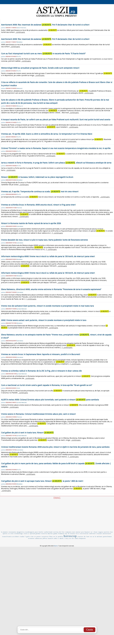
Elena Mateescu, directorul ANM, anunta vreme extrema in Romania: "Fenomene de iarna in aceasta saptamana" (51, 289)
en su (92, 536)
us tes (71, 538)
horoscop (70, 536)
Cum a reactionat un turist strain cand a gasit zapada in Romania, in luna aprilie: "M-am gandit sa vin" (46, 385)
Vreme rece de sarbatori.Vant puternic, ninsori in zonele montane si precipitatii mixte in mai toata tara (47, 306)
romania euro (70, 532)
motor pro (80, 532)
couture (80, 536)
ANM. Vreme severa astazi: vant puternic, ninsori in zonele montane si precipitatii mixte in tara (43, 320)
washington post (31, 532)
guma (56, 533)
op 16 (67, 533)
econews (31, 538)
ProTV (18, 56)
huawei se (88, 532)
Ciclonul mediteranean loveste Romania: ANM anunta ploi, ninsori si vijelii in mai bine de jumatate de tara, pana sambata (55, 447)
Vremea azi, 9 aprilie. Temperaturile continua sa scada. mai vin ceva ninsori (39, 191)
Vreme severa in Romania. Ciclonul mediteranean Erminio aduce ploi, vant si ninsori (38, 414)
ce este (11, 533)
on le (55, 536)
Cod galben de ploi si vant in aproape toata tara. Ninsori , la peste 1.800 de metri (42, 481)
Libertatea (20, 226)
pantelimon (107, 536)
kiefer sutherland (45, 532)
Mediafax (19, 42)
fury (67, 538)
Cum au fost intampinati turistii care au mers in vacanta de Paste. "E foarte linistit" (43, 53)
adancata (38, 538)
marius (50, 533)
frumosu (61, 533)
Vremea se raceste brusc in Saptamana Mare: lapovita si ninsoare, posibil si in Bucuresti (40, 354)
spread (32, 533)
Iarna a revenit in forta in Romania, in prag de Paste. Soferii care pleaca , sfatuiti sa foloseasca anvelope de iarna (56, 162)
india (77, 538)
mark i (62, 538)
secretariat (84, 533)
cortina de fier (59, 532)
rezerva (44, 533)
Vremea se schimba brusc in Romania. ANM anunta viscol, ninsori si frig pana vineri (38, 204)
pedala (60, 536)
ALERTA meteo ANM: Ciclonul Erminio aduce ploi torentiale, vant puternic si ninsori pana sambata (50, 399)
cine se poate (35, 536)
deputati (82, 538)
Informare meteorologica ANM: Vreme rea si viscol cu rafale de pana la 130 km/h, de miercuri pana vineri (48, 256)
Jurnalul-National (21, 309)
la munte (4, 532)
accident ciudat (18, 536)
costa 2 (26, 533)
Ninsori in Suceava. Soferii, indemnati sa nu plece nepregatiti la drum (37, 177)
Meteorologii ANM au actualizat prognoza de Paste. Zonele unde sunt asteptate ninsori (40, 68)
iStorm (56, 546)
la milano (98, 536)
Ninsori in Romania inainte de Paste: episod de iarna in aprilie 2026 (31, 223)
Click (18, 388)
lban (51, 536)
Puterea (19, 207)
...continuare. (20, 32)
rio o (77, 533)
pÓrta (45, 538)
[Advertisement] (57, 515)
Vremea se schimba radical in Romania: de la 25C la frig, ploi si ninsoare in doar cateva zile (41, 371)
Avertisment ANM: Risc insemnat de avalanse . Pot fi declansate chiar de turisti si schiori (45, 24)
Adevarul (19, 88)
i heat (95, 532)
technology (18, 533)
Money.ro (19, 106)
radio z (56, 538)
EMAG (57, 497)
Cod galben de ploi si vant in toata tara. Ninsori (27, 432)
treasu (72, 533)
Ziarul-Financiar (21, 27)
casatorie (45, 536)
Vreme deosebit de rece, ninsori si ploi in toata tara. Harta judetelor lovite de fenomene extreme (44, 240)
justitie (107, 532)
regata (100, 532)
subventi (92, 533)
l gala (27, 536)
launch (50, 538)
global (38, 533)
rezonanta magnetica (17, 532)
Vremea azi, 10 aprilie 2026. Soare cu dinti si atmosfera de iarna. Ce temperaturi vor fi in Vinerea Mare (46, 134)
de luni (87, 536)
